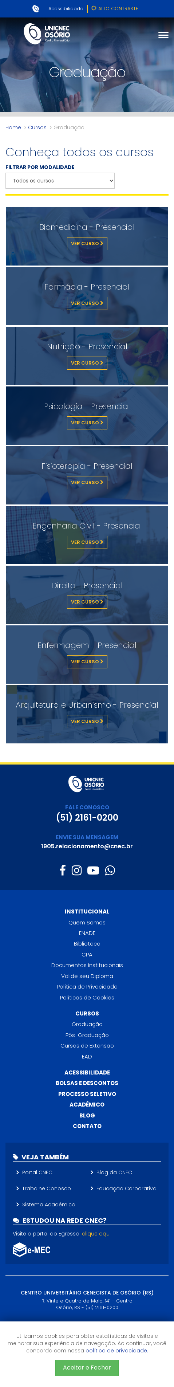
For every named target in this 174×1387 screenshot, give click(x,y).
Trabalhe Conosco (46, 1188)
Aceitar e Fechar (87, 1367)
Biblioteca (87, 943)
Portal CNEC (37, 1172)
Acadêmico (87, 1104)
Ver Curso (87, 243)
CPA (87, 954)
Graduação (87, 1024)
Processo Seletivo (87, 1094)
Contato (87, 1126)
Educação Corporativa (126, 1188)
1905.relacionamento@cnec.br (87, 846)
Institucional (87, 911)
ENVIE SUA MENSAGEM (87, 837)
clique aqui (96, 1233)
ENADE (87, 933)
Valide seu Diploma (87, 976)
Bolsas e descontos (87, 1083)
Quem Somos (87, 922)
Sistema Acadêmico (48, 1204)
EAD (87, 1056)
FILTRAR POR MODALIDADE (40, 167)
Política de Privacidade (87, 986)
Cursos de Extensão (87, 1045)
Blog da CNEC (114, 1172)
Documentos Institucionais (87, 965)
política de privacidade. (117, 1350)
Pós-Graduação (87, 1035)
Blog (87, 1115)
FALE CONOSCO (87, 807)
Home (13, 127)
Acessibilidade (65, 8)
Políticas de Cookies (87, 997)
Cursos (37, 127)
